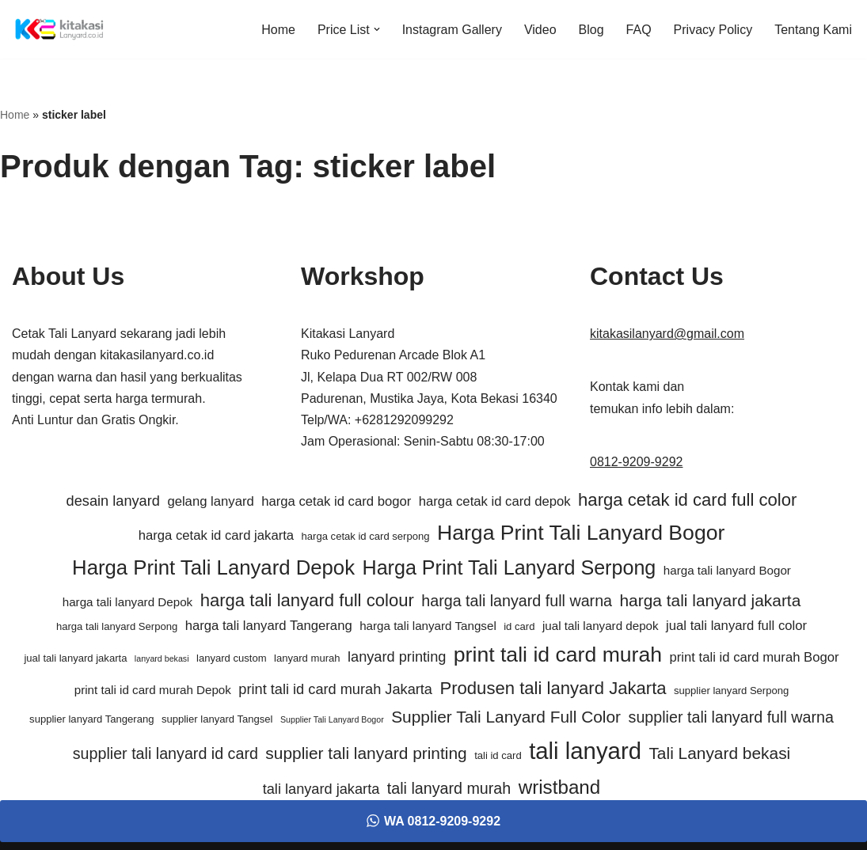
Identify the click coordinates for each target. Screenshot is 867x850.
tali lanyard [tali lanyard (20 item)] (585, 751)
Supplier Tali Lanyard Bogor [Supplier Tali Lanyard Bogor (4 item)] (332, 719)
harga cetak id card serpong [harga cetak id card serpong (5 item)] (366, 536)
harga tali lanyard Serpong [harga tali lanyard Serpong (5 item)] (116, 626)
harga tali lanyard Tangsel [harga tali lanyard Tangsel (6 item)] (427, 625)
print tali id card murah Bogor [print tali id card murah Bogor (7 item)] (754, 657)
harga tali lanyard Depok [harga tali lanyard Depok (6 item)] (127, 602)
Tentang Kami (813, 29)
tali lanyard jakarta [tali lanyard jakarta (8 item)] (321, 789)
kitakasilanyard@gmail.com (667, 333)
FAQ (639, 29)
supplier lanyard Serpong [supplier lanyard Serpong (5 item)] (731, 690)
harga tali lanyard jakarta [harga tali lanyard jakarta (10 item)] (710, 600)
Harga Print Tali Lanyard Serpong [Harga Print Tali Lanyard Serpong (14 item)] (509, 567)
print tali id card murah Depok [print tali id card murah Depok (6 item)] (152, 689)
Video (540, 29)
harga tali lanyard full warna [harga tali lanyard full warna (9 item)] (516, 600)
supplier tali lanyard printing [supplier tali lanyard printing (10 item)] (365, 753)
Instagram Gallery (452, 29)
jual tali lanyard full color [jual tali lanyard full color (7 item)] (736, 625)
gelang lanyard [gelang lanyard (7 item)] (210, 501)
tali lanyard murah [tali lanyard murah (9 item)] (449, 788)
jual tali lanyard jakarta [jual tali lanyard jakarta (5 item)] (75, 658)
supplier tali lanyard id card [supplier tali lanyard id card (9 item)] (165, 753)
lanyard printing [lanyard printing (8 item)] (397, 657)
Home (278, 29)
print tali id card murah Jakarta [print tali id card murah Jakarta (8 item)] (335, 689)
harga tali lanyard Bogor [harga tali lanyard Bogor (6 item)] (727, 570)
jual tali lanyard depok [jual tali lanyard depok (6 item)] (600, 625)
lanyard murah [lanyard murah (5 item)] (307, 658)
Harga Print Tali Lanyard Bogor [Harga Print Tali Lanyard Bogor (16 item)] (580, 533)
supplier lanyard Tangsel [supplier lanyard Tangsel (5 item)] (217, 719)
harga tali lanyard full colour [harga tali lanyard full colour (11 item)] (307, 600)
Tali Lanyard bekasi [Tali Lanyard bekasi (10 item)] (719, 753)
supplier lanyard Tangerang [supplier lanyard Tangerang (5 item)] (91, 719)
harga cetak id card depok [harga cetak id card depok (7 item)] (495, 501)
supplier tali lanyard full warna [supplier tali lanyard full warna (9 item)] (731, 717)
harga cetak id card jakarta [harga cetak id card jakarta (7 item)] (216, 535)
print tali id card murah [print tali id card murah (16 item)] (558, 654)
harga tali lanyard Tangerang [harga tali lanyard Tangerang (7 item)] (268, 625)
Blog (591, 29)
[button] (377, 29)
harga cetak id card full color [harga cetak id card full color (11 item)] (687, 500)
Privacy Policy (713, 29)
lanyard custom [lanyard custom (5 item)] (231, 658)
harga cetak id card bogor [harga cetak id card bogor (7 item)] (336, 501)
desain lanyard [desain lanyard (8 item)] (113, 501)
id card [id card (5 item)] (519, 626)
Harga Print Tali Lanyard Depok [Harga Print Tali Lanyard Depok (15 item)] (213, 567)
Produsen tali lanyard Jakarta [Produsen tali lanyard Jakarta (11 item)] (552, 688)
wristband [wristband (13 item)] (560, 787)
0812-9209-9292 (636, 462)
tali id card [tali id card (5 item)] (498, 755)
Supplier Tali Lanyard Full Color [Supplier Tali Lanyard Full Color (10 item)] (506, 717)
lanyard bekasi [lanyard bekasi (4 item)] (162, 658)
